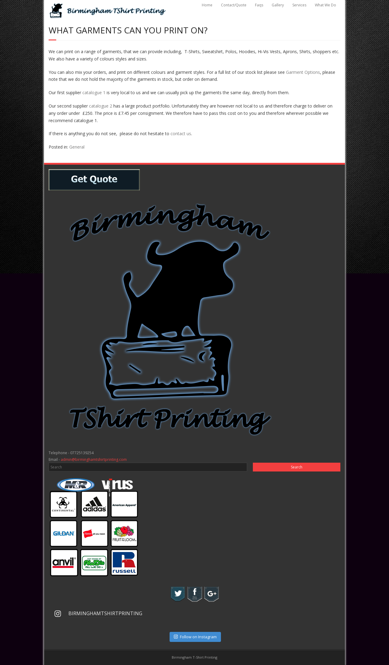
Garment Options (303, 72)
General (76, 147)
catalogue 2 (100, 106)
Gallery (278, 5)
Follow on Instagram (195, 636)
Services (299, 5)
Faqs (259, 5)
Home (207, 5)
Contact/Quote (233, 5)
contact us (180, 133)
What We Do (325, 5)
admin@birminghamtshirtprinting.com (94, 459)
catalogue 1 (93, 92)
